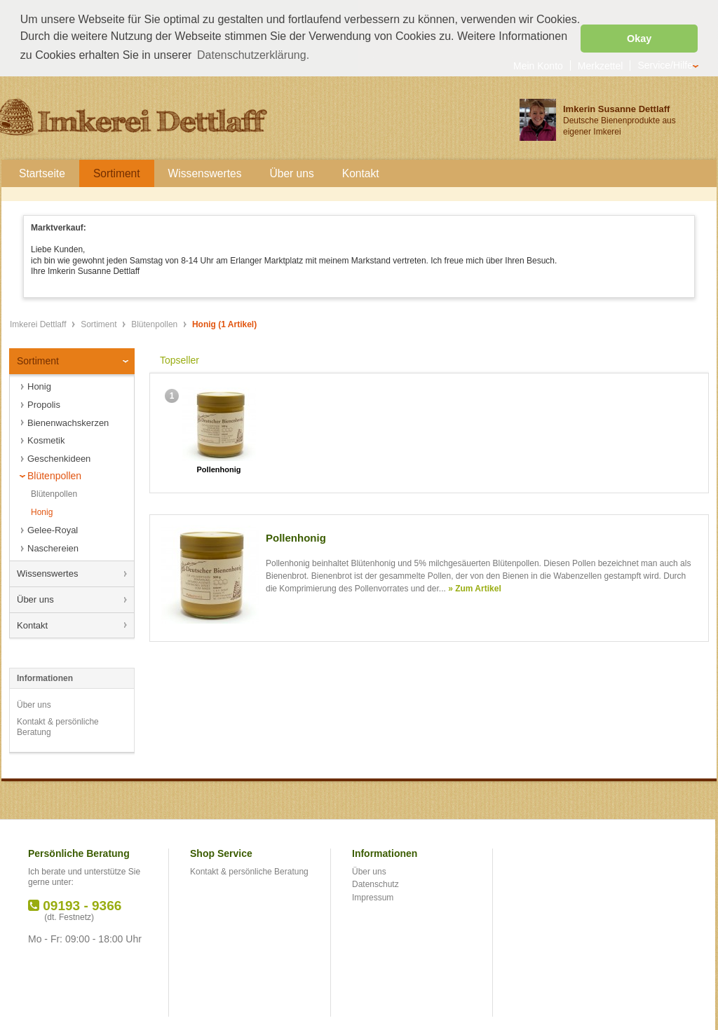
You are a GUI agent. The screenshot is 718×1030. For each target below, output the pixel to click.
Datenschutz (375, 883)
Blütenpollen (155, 323)
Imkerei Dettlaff (39, 323)
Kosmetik (46, 439)
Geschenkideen (58, 457)
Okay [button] (639, 38)
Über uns (35, 598)
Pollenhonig (219, 468)
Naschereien (53, 547)
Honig (39, 385)
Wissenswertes (47, 572)
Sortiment (100, 323)
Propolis (43, 403)
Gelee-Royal (52, 528)
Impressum (372, 896)
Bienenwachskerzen (68, 421)
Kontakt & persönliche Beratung (58, 725)
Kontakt (32, 623)
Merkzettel (600, 64)
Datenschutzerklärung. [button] (253, 55)
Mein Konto (538, 64)
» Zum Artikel (474, 587)
